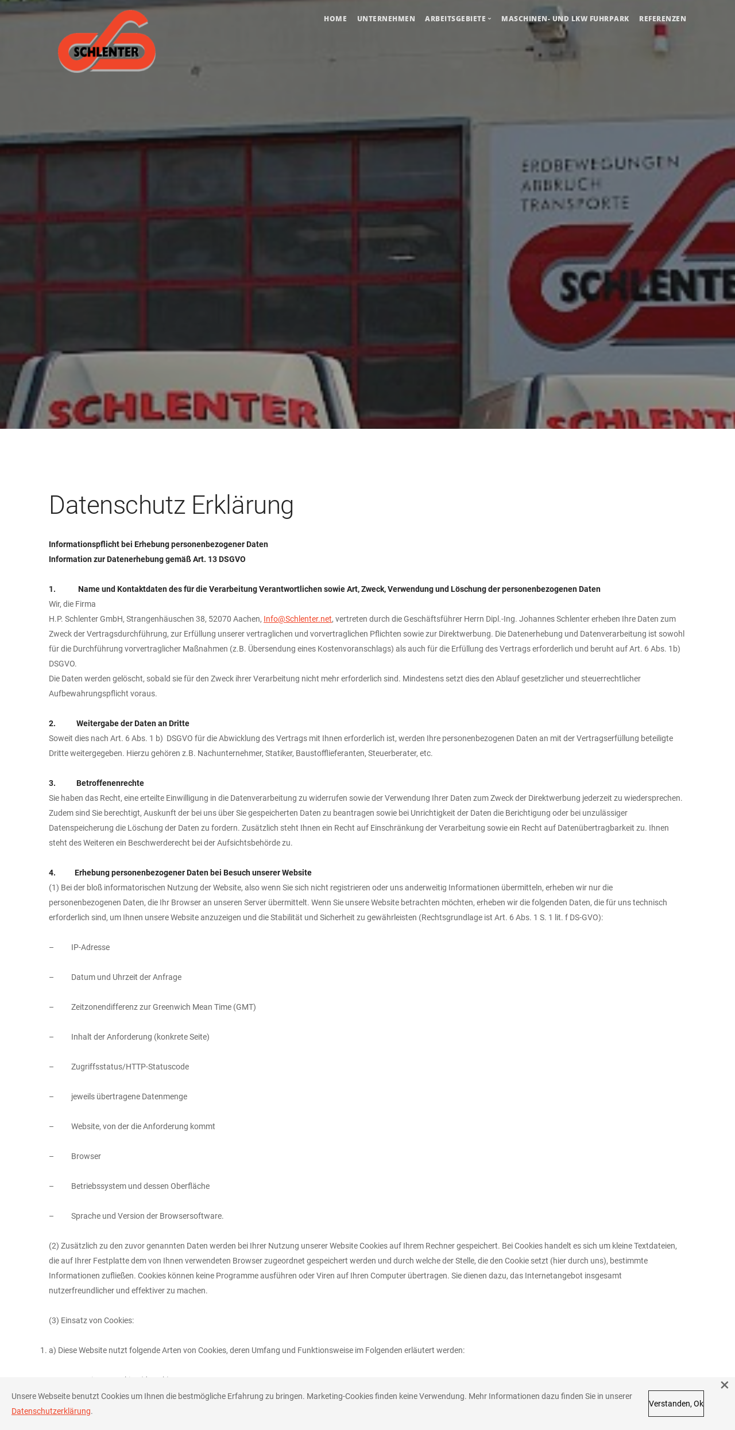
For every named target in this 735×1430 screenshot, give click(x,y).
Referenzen (662, 19)
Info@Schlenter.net (298, 618)
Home (335, 19)
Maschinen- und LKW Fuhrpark (565, 19)
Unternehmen (386, 19)
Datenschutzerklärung (51, 1411)
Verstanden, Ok (676, 1403)
